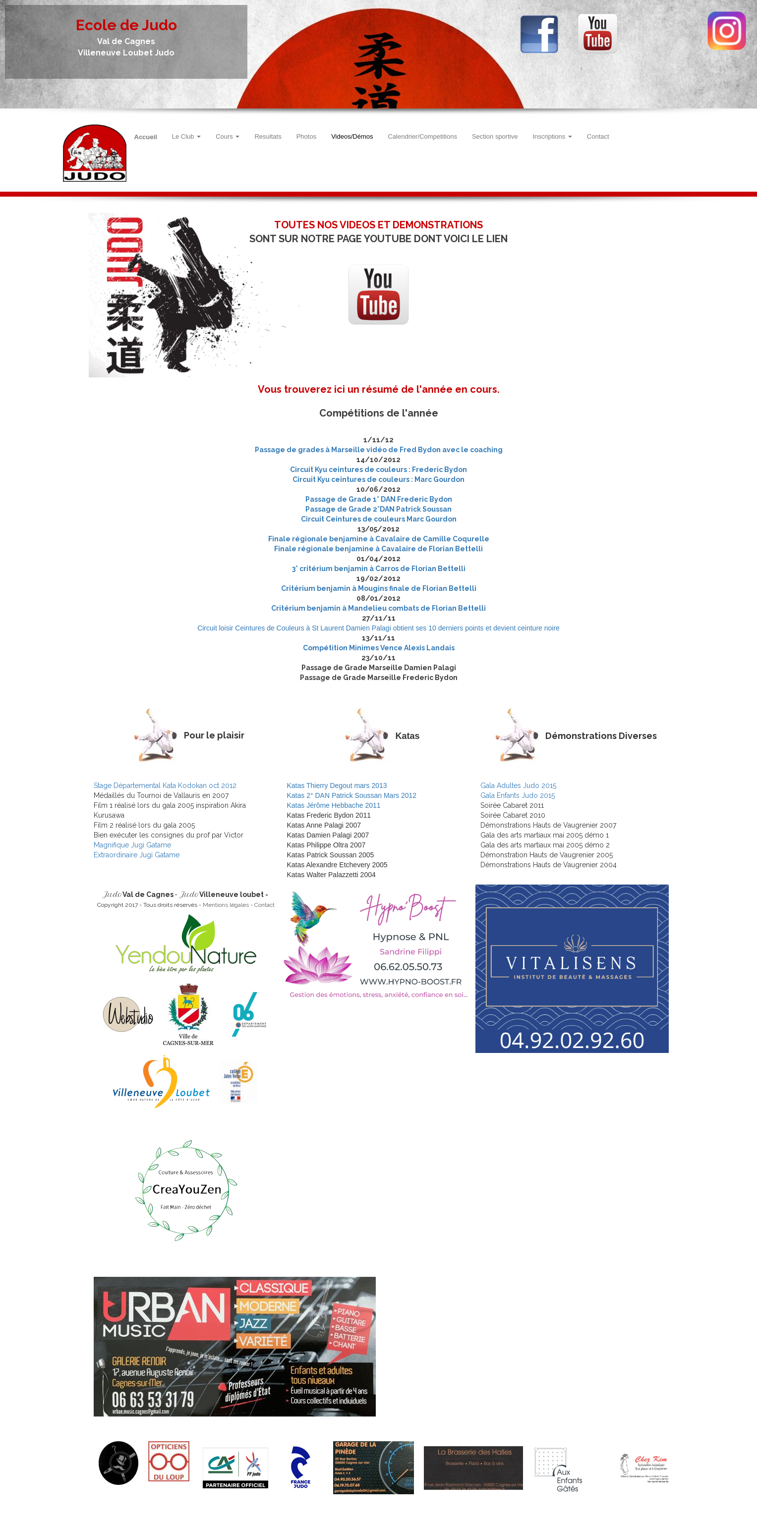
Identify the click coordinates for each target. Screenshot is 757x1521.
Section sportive (495, 136)
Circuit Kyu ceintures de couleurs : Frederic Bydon (378, 469)
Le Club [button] (186, 136)
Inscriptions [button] (552, 136)
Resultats (267, 136)
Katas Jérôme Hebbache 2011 (334, 805)
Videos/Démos (352, 136)
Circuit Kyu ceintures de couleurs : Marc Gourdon (378, 479)
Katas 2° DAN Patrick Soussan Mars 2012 (352, 795)
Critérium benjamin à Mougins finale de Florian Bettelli (378, 588)
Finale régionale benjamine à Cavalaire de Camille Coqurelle (378, 539)
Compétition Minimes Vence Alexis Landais (379, 648)
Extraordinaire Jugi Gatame (136, 855)
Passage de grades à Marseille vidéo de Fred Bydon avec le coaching (379, 450)
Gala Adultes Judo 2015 (518, 785)
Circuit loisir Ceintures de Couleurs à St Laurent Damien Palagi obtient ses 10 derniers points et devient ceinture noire (378, 628)
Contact (598, 136)
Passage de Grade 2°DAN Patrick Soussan (378, 509)
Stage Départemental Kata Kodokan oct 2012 (165, 785)
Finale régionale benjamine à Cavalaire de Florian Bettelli (378, 549)
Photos (306, 136)
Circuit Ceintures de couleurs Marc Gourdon (379, 519)
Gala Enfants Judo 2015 (517, 795)
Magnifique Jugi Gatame (132, 845)
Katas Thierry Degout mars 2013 (337, 785)
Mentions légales (226, 904)
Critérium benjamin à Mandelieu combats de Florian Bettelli (378, 608)
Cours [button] (227, 136)
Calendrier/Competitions (422, 136)
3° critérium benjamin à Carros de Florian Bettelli (379, 569)
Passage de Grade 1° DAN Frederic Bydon (378, 499)
